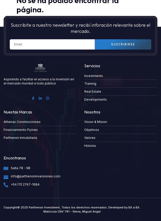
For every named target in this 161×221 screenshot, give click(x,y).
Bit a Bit (133, 207)
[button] (153, 7)
